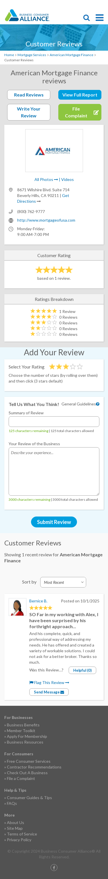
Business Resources (25, 742)
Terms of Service (22, 833)
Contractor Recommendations (34, 766)
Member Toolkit (21, 730)
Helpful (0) (82, 670)
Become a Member (81, 4)
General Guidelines (78, 403)
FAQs (12, 803)
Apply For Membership (27, 736)
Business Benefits (23, 724)
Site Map (15, 828)
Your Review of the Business (34, 443)
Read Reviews (29, 94)
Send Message (49, 692)
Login (101, 4)
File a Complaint (21, 778)
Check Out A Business (27, 772)
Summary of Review (26, 412)
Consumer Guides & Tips (29, 797)
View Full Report (79, 94)
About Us (15, 822)
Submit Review (54, 522)
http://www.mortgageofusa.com (46, 220)
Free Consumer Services (29, 761)
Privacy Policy (19, 839)
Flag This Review (49, 682)
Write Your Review (29, 112)
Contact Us (91, 4)
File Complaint (71, 4)
